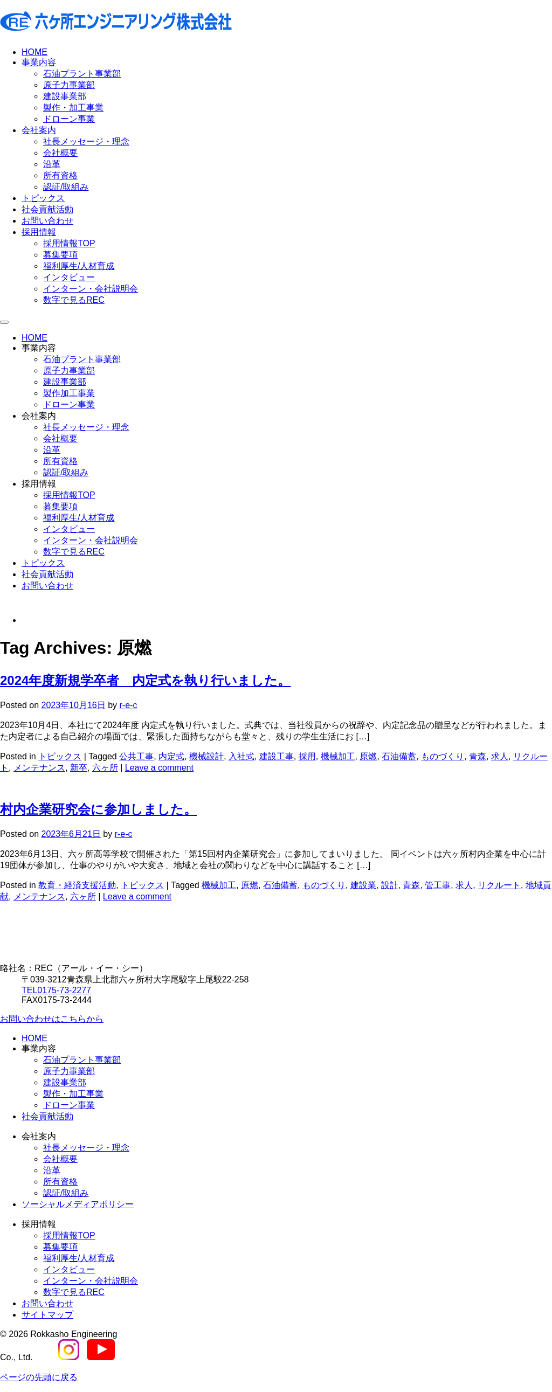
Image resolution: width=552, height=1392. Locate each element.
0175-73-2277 (56, 990)
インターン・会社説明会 (90, 288)
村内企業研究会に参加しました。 (98, 809)
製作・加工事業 (73, 107)
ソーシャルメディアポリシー (78, 1204)
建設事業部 (64, 96)
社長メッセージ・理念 (86, 141)
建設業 (363, 885)
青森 (477, 756)
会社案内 (39, 130)
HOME (34, 52)
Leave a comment (159, 767)
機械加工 (338, 756)
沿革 (51, 164)
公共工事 (136, 756)
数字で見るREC (74, 299)
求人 (499, 756)
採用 (307, 756)
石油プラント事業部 (82, 73)
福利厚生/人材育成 (78, 266)
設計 (389, 885)
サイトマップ (47, 1314)
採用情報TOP (69, 243)
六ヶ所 (105, 767)
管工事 (438, 885)
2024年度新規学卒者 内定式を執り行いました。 (145, 680)
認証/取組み (65, 186)
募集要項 (60, 254)
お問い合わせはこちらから (52, 1018)
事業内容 (39, 62)
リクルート (499, 885)
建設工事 (276, 756)
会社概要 (60, 152)
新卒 (78, 767)
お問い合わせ (47, 220)
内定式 (171, 756)
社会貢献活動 (47, 209)
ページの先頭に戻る (39, 1377)
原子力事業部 (69, 84)
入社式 (241, 756)
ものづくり (442, 756)
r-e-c (128, 705)
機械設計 (206, 756)
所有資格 (60, 175)
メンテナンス (39, 767)
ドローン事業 (69, 118)
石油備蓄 (399, 756)
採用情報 (39, 232)
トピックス (43, 198)
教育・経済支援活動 (77, 885)
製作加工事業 (69, 393)
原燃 (368, 756)
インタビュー (69, 277)
